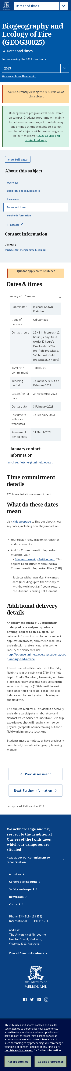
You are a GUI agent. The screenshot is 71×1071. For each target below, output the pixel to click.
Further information (19, 215)
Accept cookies (18, 1061)
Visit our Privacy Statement (32, 1048)
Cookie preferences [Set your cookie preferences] (50, 1061)
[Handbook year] (35, 68)
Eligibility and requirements (23, 190)
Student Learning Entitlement (35, 559)
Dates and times (17, 207)
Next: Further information (33, 790)
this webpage (22, 521)
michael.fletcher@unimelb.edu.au (25, 250)
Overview (12, 182)
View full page (17, 159)
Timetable (19, 226)
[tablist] (41, 6)
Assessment (14, 199)
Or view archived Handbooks (19, 76)
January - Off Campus (21, 296)
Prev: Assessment (38, 774)
